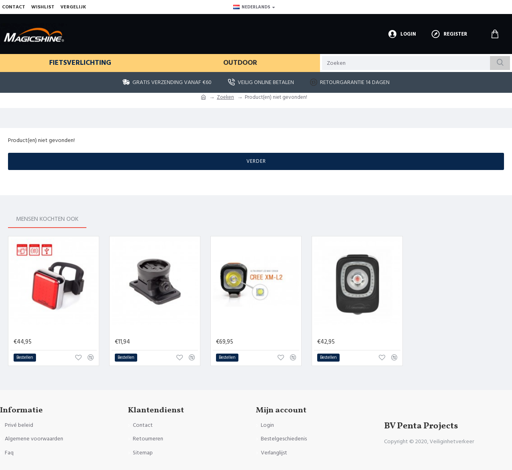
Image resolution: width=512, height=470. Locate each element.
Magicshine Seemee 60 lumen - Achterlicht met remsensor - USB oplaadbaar (55, 331)
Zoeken (225, 97)
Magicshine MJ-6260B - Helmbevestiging (156, 331)
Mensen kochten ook (55, 218)
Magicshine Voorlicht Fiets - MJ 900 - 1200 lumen (257, 331)
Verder (256, 161)
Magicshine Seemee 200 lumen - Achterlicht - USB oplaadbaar (358, 331)
